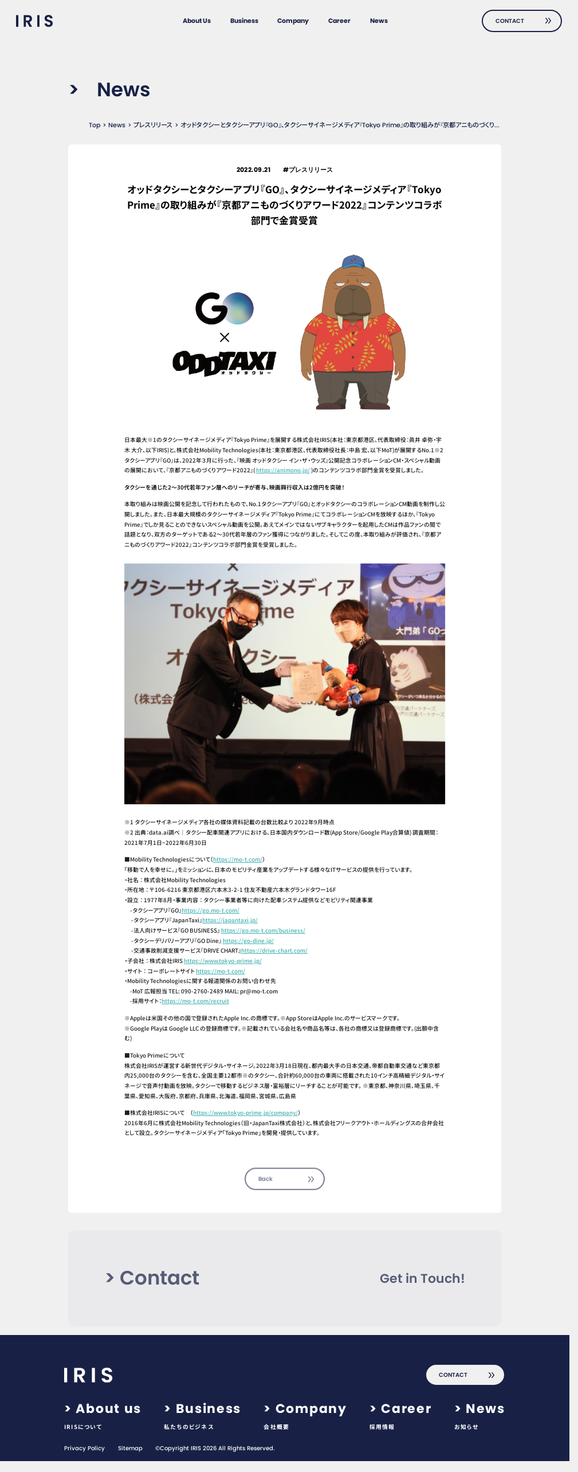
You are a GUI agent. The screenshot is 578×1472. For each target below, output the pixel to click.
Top (94, 125)
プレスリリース (152, 125)
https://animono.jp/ (283, 470)
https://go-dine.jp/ (248, 941)
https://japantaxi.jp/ (230, 920)
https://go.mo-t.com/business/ (263, 930)
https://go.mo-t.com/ (210, 910)
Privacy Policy (84, 1448)
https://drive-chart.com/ (274, 950)
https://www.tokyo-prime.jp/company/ (245, 1113)
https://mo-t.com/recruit (195, 1001)
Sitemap (130, 1448)
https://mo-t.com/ (237, 859)
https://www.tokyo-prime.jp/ (223, 961)
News (116, 125)
